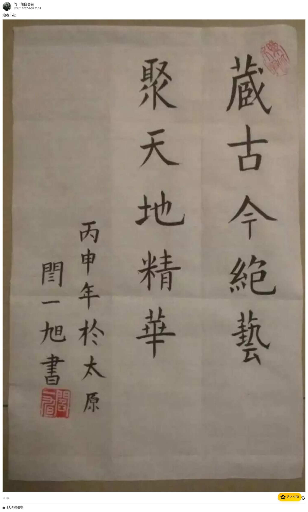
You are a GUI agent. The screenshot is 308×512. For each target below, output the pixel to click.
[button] (290, 497)
